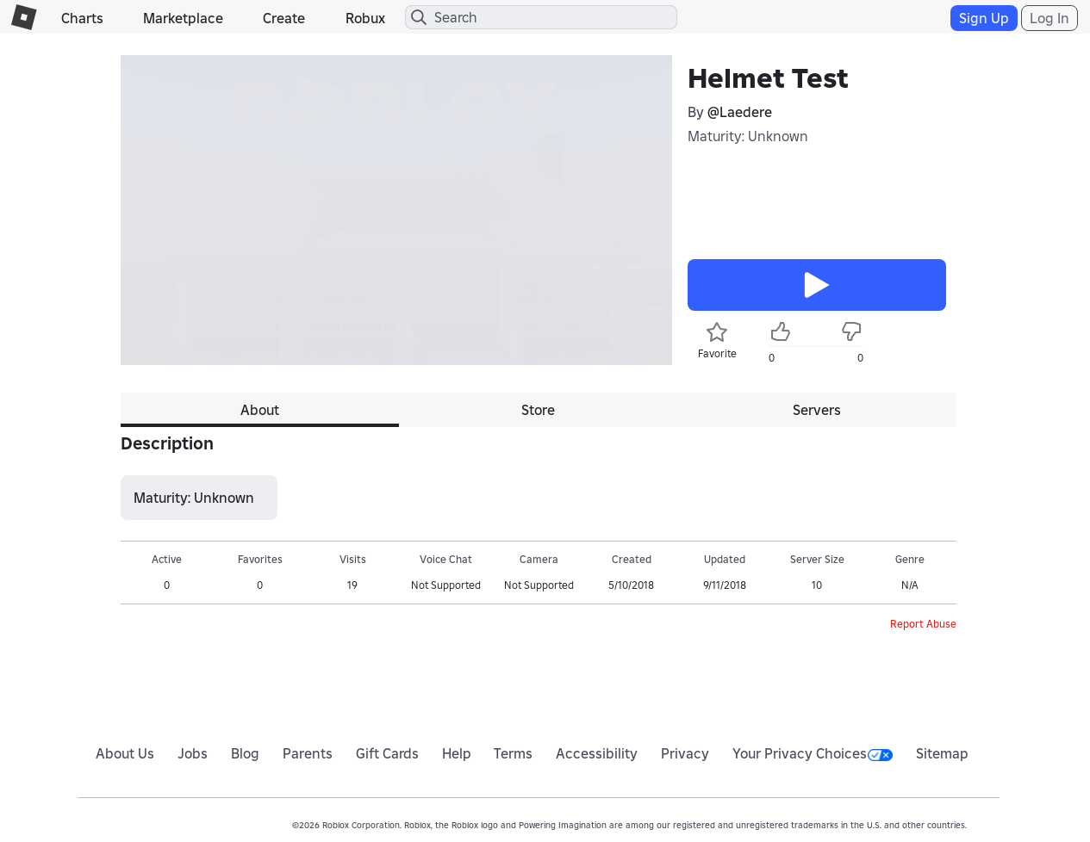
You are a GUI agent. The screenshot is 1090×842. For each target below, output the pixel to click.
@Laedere (739, 112)
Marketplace (183, 18)
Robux (365, 18)
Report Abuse (923, 623)
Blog (245, 753)
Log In (1049, 18)
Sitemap (942, 753)
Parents (308, 753)
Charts (82, 18)
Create (284, 18)
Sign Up (984, 18)
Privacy (685, 753)
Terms (513, 753)
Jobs (193, 753)
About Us (125, 753)
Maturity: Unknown (748, 136)
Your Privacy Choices (812, 753)
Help (456, 753)
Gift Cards (387, 753)
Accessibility (597, 753)
